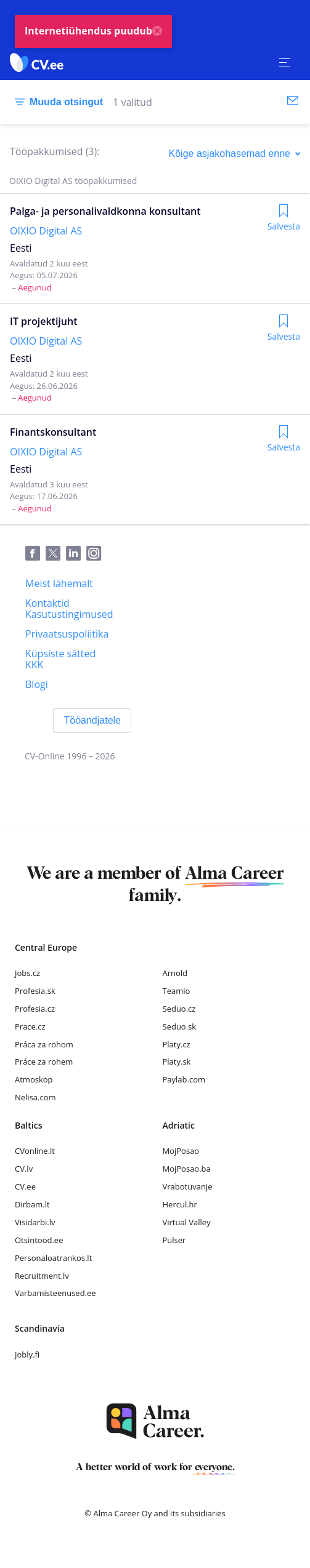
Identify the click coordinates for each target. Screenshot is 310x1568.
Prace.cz (30, 1026)
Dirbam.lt (32, 1204)
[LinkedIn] (76, 554)
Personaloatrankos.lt (53, 1257)
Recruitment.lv (42, 1275)
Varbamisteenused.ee (55, 1292)
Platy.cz (176, 1044)
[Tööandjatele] (92, 720)
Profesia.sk (35, 990)
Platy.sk (177, 1061)
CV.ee (25, 1186)
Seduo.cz (179, 1008)
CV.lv (24, 1168)
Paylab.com (184, 1079)
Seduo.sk (180, 1026)
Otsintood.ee (39, 1240)
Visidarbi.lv (35, 1222)
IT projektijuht (43, 321)
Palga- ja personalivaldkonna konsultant (105, 211)
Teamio (176, 990)
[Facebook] (35, 554)
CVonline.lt (35, 1150)
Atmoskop (34, 1079)
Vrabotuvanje (188, 1186)
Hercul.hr (180, 1204)
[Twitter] (56, 554)
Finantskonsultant (53, 432)
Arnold (175, 972)
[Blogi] (36, 684)
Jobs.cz (27, 972)
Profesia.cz (35, 1008)
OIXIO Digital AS (46, 231)
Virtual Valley (187, 1222)
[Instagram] (96, 554)
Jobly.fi (27, 1354)
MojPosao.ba (187, 1168)
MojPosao (181, 1150)
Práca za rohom (44, 1044)
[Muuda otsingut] (56, 102)
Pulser (174, 1240)
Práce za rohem (44, 1061)
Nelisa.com (35, 1097)
